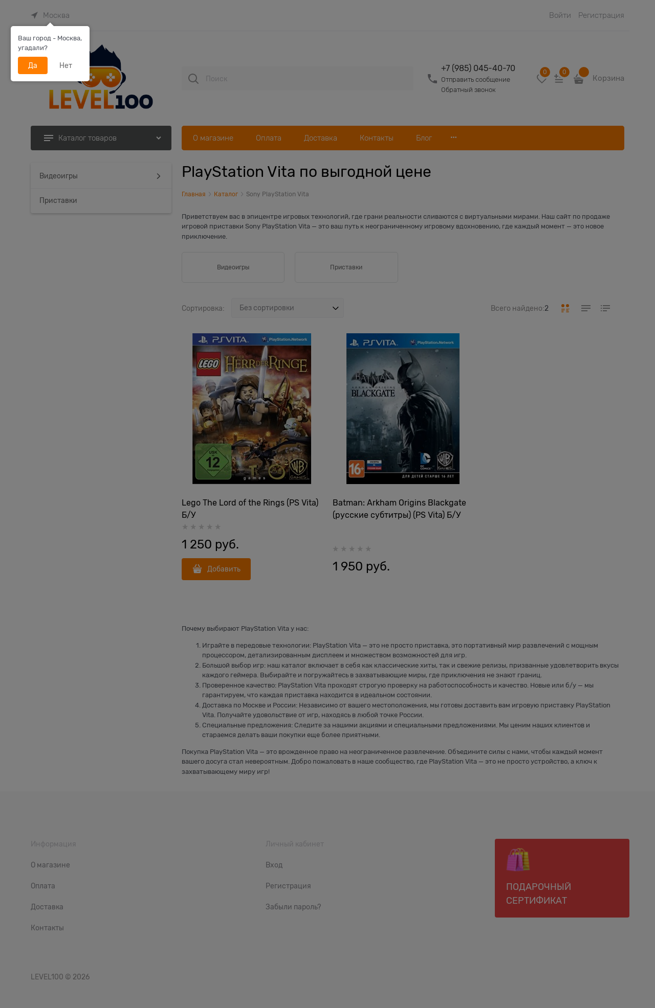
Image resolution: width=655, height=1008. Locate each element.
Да (32, 65)
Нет (65, 65)
